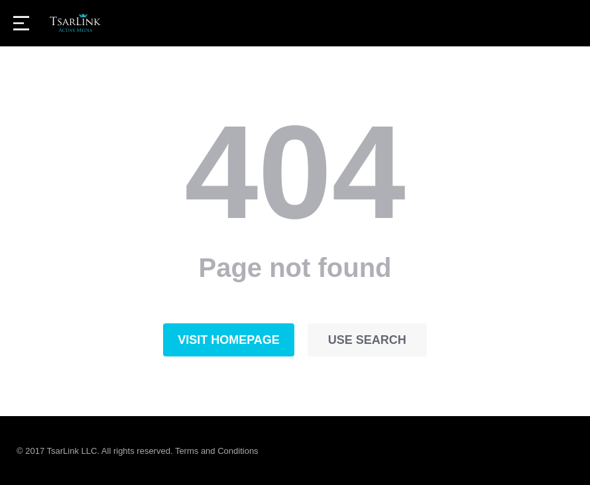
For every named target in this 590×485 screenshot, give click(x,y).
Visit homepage (229, 340)
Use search (367, 340)
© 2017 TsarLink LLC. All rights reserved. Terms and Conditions (138, 451)
